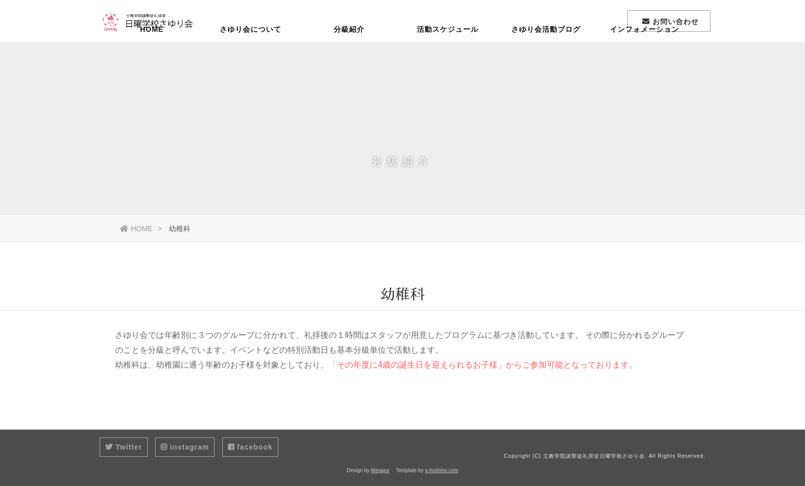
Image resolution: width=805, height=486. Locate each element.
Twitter (123, 447)
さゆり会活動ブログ (546, 59)
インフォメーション (644, 59)
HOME (152, 59)
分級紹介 (349, 59)
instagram (185, 447)
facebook (250, 447)
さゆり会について (250, 59)
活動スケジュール (447, 59)
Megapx (380, 470)
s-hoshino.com (441, 470)
